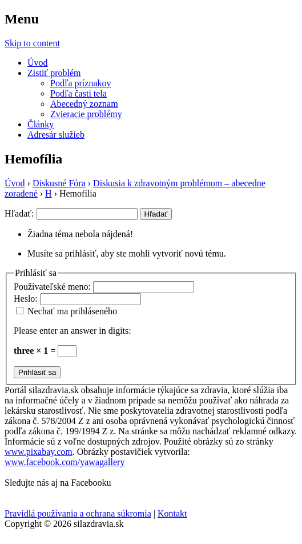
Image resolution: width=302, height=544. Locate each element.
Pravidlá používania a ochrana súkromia (78, 513)
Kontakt (172, 513)
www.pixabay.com (39, 452)
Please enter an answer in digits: (72, 330)
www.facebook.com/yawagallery (64, 462)
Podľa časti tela (78, 93)
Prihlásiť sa (37, 372)
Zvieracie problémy (86, 114)
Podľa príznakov (80, 83)
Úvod (37, 62)
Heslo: (27, 298)
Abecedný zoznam (84, 104)
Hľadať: (19, 213)
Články (40, 124)
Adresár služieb (55, 134)
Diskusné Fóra (59, 183)
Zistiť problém (54, 73)
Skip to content (32, 43)
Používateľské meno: (53, 286)
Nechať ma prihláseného (72, 311)
